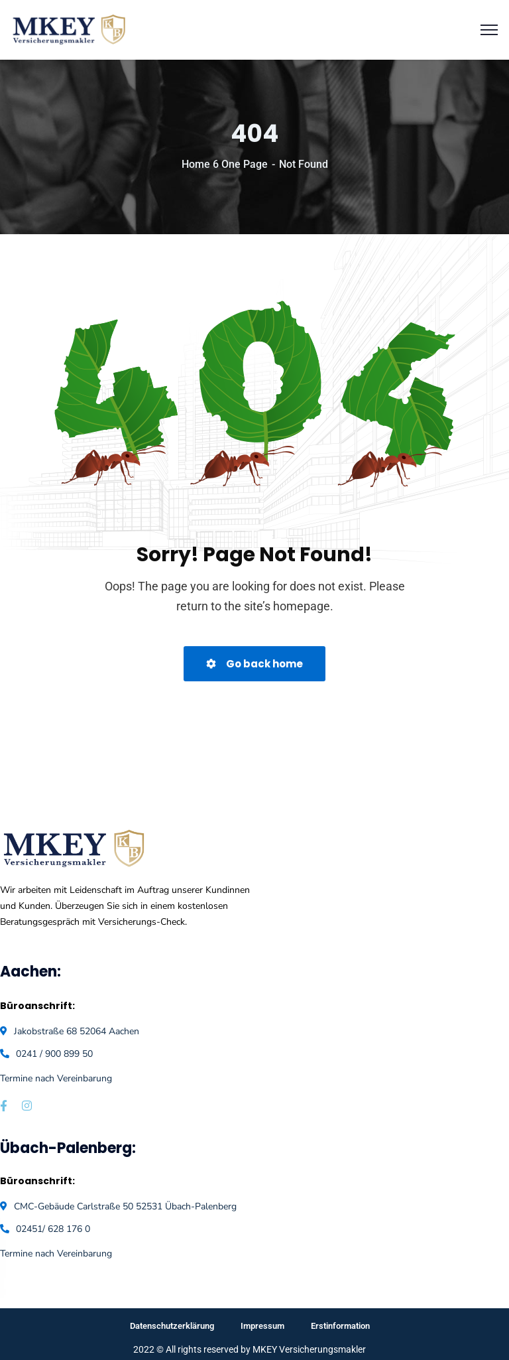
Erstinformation (340, 1326)
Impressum (262, 1326)
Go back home (254, 664)
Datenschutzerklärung (172, 1326)
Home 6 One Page (225, 164)
